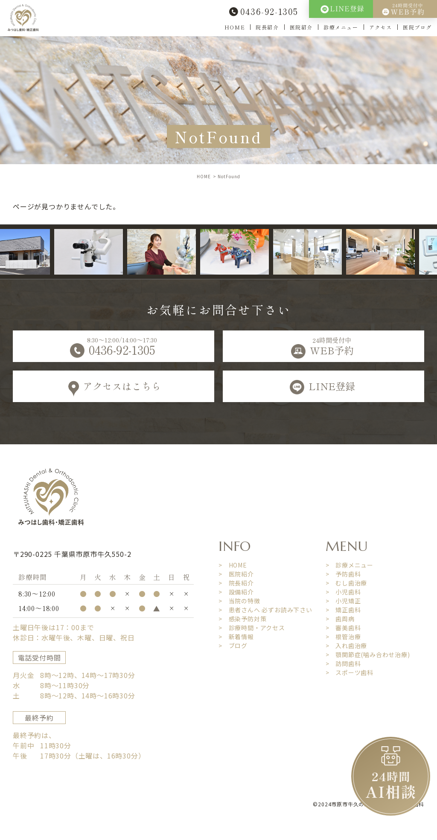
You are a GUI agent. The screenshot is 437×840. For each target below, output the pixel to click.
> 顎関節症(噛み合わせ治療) (368, 654)
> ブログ (233, 645)
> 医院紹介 (236, 574)
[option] (94, 252)
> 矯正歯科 (343, 609)
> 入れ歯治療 (346, 645)
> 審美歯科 (343, 627)
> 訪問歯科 (343, 663)
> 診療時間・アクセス (251, 627)
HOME (234, 27)
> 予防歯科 (343, 574)
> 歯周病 (340, 618)
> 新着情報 (236, 636)
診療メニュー (340, 27)
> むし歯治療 (346, 583)
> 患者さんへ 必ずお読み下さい (265, 609)
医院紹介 (301, 27)
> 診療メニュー (349, 565)
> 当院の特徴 (239, 601)
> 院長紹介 (236, 583)
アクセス (380, 27)
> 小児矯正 (343, 601)
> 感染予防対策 (242, 618)
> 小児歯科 (343, 592)
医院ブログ (417, 27)
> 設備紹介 (236, 592)
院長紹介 (267, 27)
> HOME (232, 565)
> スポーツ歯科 (349, 672)
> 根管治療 (343, 636)
